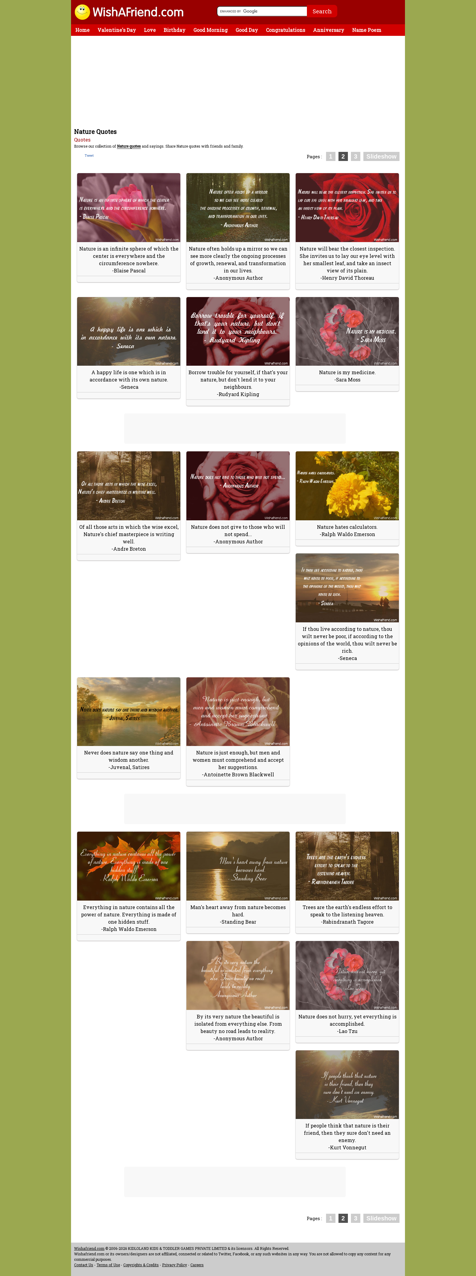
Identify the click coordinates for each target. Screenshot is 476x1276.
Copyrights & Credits (141, 1264)
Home (82, 30)
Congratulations (285, 30)
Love (150, 30)
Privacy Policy (174, 1264)
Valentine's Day (116, 30)
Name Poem (366, 30)
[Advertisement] (239, 81)
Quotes (82, 139)
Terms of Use (108, 1264)
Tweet (89, 156)
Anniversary (328, 30)
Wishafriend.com (89, 1248)
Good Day (247, 30)
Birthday (174, 30)
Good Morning (210, 30)
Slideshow (381, 156)
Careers (197, 1264)
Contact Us (83, 1264)
